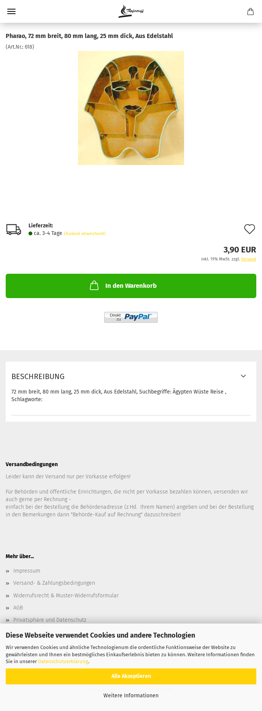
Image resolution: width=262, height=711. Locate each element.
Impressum (26, 571)
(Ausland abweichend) (85, 233)
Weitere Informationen (131, 695)
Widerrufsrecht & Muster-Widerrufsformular (66, 595)
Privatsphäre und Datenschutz (49, 620)
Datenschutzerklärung (63, 661)
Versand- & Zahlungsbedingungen (54, 583)
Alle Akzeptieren (131, 676)
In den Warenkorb (122, 285)
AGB (18, 608)
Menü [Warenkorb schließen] (11, 11)
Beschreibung (38, 376)
